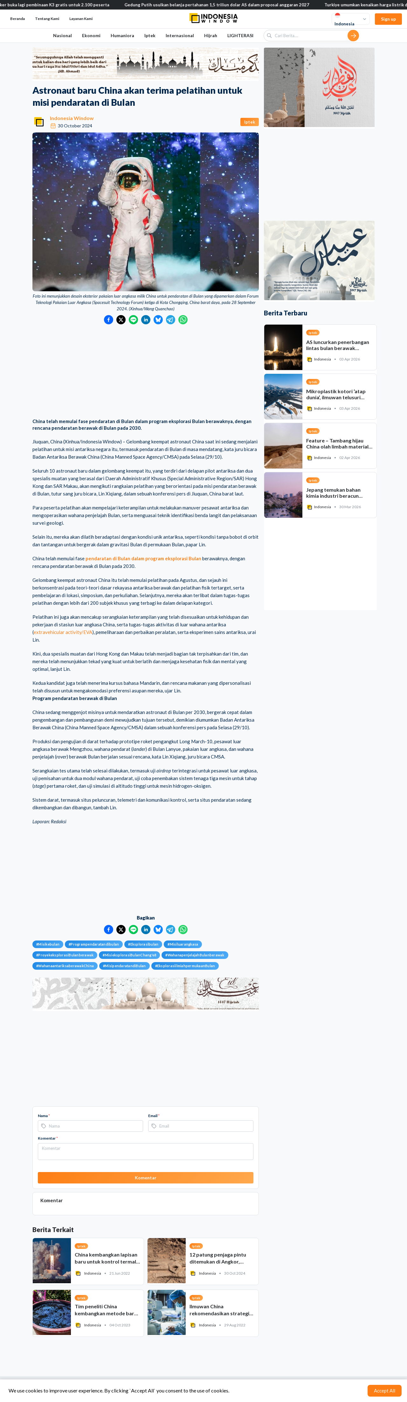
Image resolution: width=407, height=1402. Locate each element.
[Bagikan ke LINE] (133, 319)
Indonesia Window (72, 118)
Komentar (48, 1138)
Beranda (17, 18)
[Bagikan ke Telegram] (170, 319)
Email (154, 1115)
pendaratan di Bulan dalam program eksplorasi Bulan (143, 558)
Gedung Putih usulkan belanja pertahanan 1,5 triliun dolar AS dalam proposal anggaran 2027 (224, 4)
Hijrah (210, 35)
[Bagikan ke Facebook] (108, 319)
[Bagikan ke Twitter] (121, 319)
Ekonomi (91, 35)
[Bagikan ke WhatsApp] (183, 319)
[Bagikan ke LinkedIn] (145, 319)
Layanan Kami (81, 18)
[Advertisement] (145, 371)
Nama (44, 1115)
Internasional (180, 35)
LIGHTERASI (240, 35)
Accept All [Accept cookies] (384, 1390)
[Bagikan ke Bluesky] (158, 319)
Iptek (149, 35)
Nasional (62, 35)
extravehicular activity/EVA (63, 632)
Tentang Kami (47, 18)
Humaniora (122, 35)
